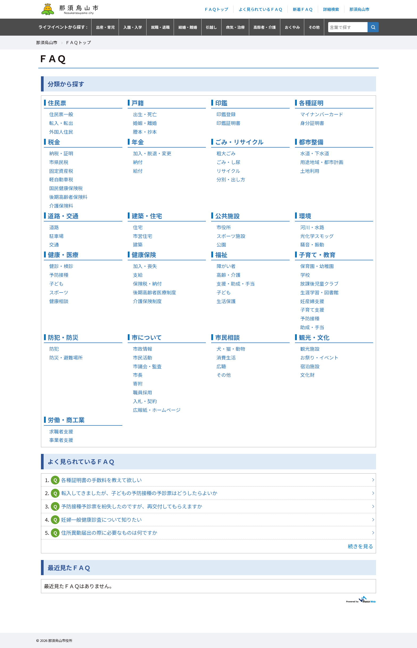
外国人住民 (61, 131)
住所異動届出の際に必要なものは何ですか (208, 532)
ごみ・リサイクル (239, 141)
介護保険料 (61, 205)
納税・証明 (61, 153)
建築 (138, 244)
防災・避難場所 (66, 357)
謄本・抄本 (145, 131)
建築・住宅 (147, 215)
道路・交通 (63, 215)
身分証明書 (312, 122)
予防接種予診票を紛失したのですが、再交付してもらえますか (208, 506)
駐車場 (56, 235)
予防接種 (58, 274)
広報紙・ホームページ (157, 409)
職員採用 (142, 392)
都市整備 (311, 141)
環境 (305, 215)
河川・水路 (312, 227)
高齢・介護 (228, 274)
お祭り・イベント (319, 357)
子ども (56, 283)
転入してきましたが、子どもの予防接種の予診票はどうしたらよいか (208, 493)
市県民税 (58, 161)
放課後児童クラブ (319, 283)
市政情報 (142, 348)
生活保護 (226, 301)
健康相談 (58, 301)
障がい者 (226, 265)
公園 (221, 244)
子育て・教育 (317, 254)
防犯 (54, 348)
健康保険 (144, 254)
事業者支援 (61, 439)
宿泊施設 (309, 366)
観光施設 (309, 348)
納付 (138, 161)
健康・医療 (63, 254)
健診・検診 (61, 265)
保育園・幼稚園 (317, 265)
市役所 (223, 227)
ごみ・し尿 (228, 161)
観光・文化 (314, 337)
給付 (138, 170)
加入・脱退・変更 (152, 153)
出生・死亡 (145, 114)
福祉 (221, 254)
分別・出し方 (230, 179)
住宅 (138, 227)
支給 (138, 274)
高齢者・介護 (264, 27)
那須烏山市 (359, 9)
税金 (54, 141)
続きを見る (360, 546)
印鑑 (221, 102)
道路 (54, 227)
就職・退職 (160, 27)
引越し (211, 27)
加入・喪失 (145, 265)
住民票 (57, 102)
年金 (138, 141)
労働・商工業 (66, 419)
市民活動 (142, 357)
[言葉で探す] (373, 27)
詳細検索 (331, 9)
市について (147, 337)
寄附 (138, 383)
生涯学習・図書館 (319, 292)
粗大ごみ (226, 153)
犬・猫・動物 (230, 348)
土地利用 (309, 170)
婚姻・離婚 (145, 122)
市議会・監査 (147, 366)
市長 (138, 374)
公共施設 (227, 215)
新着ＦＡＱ (303, 9)
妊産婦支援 (312, 301)
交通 (54, 244)
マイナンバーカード (321, 114)
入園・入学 (132, 27)
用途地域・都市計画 (321, 161)
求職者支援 (61, 431)
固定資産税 (61, 170)
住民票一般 (61, 114)
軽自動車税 (61, 179)
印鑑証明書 (228, 122)
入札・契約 (145, 401)
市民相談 (227, 337)
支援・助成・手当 (235, 283)
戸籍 (138, 102)
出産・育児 (105, 27)
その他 (314, 27)
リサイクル (228, 170)
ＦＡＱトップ (216, 9)
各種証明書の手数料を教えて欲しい (208, 480)
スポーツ (58, 292)
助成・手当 (312, 327)
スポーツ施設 (230, 235)
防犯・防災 (63, 337)
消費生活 (226, 357)
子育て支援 (312, 309)
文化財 (307, 374)
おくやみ (292, 27)
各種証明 (311, 102)
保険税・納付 (147, 283)
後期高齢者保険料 (68, 196)
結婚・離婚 (187, 27)
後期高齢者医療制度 (154, 292)
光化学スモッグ (317, 235)
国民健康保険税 (66, 188)
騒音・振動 (312, 244)
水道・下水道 (314, 153)
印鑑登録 (226, 114)
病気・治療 (235, 27)
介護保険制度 (147, 301)
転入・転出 (61, 122)
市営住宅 (142, 235)
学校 (305, 274)
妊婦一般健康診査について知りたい (208, 519)
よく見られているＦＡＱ (260, 9)
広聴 (221, 366)
